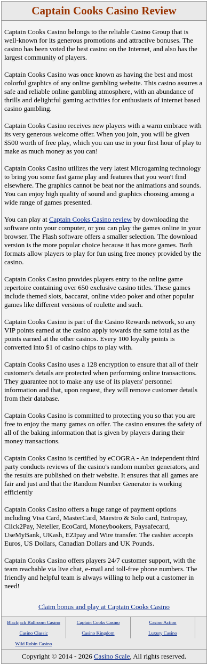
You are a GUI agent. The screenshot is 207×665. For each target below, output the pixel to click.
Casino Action (162, 622)
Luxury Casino (162, 633)
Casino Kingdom (98, 633)
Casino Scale (112, 656)
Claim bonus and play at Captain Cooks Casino (104, 607)
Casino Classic (33, 633)
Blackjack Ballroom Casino (33, 622)
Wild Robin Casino (33, 643)
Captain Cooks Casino (98, 622)
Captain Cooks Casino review (90, 219)
